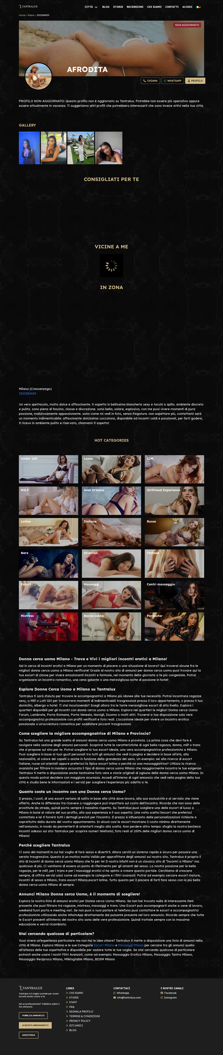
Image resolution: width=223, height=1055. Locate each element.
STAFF (73, 1002)
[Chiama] (150, 81)
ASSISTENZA (28, 1035)
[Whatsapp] (172, 81)
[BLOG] (106, 7)
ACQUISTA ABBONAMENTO (35, 1025)
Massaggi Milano (131, 945)
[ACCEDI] (187, 7)
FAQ (71, 1006)
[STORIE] (118, 7)
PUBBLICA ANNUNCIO (33, 1015)
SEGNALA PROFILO (81, 1011)
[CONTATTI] (172, 7)
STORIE (74, 997)
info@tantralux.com (129, 997)
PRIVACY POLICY (79, 1020)
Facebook (170, 992)
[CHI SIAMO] (154, 7)
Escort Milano (104, 945)
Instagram (170, 997)
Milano (31, 15)
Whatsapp (123, 992)
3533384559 (27, 393)
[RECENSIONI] (135, 7)
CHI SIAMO (76, 992)
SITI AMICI (76, 1025)
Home (22, 15)
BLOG (72, 1030)
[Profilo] (195, 81)
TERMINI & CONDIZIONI (84, 1016)
